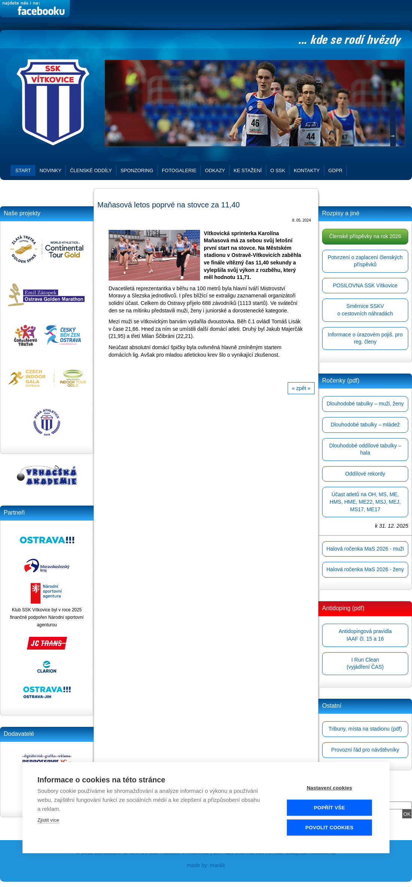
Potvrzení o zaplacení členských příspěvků (365, 261)
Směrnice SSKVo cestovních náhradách (365, 310)
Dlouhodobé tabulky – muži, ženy (365, 404)
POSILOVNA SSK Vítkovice (365, 285)
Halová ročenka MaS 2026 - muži (365, 549)
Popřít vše (329, 807)
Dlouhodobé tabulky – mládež (365, 425)
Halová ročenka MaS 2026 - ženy (365, 569)
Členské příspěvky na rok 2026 (365, 236)
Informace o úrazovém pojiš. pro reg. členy (365, 338)
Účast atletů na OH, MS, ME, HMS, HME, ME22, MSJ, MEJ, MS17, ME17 (365, 501)
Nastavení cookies (329, 788)
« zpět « (301, 388)
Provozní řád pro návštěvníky (365, 750)
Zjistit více (48, 820)
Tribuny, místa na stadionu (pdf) (365, 729)
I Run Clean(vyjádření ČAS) (365, 663)
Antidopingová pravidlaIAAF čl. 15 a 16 (365, 635)
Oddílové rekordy (365, 474)
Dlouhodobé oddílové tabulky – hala (365, 449)
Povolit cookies (329, 827)
